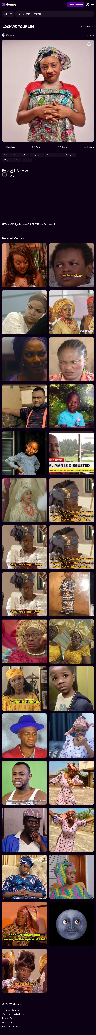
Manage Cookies (10, 1026)
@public (10, 35)
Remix (36, 147)
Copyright (7, 1022)
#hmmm (27, 160)
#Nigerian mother (11, 160)
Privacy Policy (9, 1018)
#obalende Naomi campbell (15, 155)
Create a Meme (76, 5)
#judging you (37, 155)
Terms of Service (10, 1010)
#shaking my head (54, 155)
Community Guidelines (13, 1014)
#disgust (70, 155)
